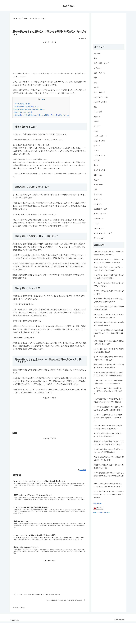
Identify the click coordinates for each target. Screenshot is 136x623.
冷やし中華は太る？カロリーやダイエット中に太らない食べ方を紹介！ (109, 268)
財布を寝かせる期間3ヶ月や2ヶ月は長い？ (29, 109)
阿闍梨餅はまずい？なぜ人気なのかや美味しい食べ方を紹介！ (109, 323)
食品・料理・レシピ (101, 63)
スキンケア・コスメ (101, 97)
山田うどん (98, 175)
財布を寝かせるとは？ (22, 104)
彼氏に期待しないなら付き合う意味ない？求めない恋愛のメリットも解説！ (108, 485)
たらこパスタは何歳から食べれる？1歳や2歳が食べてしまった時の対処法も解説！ (108, 333)
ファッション (99, 238)
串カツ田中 (98, 194)
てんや (96, 180)
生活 (15, 433)
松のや (96, 165)
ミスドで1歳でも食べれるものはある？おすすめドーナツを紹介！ (108, 435)
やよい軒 (97, 160)
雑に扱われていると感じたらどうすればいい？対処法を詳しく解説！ (109, 316)
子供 (95, 78)
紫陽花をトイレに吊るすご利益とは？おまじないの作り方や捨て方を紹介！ (109, 260)
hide (43, 99)
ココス (96, 151)
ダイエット (98, 68)
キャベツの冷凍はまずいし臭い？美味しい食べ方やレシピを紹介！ (109, 358)
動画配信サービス (100, 209)
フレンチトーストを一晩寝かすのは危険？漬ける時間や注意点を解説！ (108, 427)
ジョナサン (98, 199)
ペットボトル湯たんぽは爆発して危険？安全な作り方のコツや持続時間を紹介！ (109, 374)
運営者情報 (97, 503)
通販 (95, 107)
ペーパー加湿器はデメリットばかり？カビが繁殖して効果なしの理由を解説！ (109, 408)
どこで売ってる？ (100, 102)
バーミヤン (98, 204)
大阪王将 (97, 117)
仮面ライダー (99, 228)
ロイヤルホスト (99, 155)
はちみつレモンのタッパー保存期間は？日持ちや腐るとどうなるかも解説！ (109, 381)
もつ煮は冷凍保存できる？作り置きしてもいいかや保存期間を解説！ (109, 450)
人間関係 (97, 53)
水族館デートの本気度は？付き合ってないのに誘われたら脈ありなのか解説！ (109, 442)
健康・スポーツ (99, 73)
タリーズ (97, 146)
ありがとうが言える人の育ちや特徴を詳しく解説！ (109, 292)
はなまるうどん (99, 141)
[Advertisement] (50, 57)
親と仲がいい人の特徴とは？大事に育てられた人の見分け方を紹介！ (109, 300)
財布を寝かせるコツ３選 (23, 112)
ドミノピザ (98, 112)
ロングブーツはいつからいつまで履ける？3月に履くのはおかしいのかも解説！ (108, 418)
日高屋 (96, 121)
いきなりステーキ (100, 136)
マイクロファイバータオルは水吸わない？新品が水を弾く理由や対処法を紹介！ (108, 391)
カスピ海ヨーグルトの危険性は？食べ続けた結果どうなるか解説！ (109, 276)
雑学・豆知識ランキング (101, 512)
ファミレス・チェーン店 (103, 233)
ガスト (96, 131)
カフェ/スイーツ (100, 214)
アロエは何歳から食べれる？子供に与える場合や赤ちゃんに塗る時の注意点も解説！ (109, 476)
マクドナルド (99, 219)
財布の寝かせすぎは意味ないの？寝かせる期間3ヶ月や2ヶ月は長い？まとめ (41, 115)
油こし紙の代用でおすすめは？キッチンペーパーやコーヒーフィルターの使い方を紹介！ (109, 494)
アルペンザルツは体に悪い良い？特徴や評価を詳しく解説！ (109, 308)
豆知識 (96, 87)
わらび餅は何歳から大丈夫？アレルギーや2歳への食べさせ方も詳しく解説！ (109, 400)
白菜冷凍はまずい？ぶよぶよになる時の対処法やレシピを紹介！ (109, 342)
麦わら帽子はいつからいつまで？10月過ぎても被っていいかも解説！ (109, 366)
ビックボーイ (99, 185)
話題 (95, 83)
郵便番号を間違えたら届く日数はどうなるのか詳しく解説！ (109, 466)
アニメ (96, 223)
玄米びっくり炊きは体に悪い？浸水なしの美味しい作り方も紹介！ (109, 253)
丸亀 (95, 189)
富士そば (97, 126)
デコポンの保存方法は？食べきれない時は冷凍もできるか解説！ (109, 458)
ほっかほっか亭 (99, 170)
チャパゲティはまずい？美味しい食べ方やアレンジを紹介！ (109, 284)
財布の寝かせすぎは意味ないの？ (26, 107)
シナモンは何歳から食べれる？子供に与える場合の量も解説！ (109, 350)
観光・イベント (99, 92)
